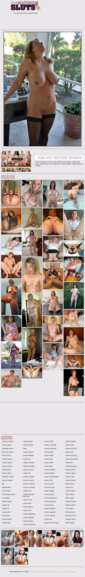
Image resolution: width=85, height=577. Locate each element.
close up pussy (6, 466)
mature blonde (27, 452)
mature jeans (48, 452)
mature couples (28, 480)
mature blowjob (28, 455)
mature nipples (49, 491)
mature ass (5, 516)
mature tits (68, 462)
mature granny (27, 521)
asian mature (6, 445)
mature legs (48, 466)
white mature (69, 523)
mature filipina (27, 507)
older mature (69, 498)
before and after (7, 452)
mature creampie (28, 484)
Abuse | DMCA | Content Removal (40, 571)
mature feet (26, 503)
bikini (24, 448)
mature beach (27, 441)
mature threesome (71, 459)
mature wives (69, 484)
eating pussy (6, 470)
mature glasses (28, 517)
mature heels (48, 441)
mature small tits (70, 448)
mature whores (70, 480)
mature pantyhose (50, 498)
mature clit (26, 473)
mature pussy (48, 505)
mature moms (48, 484)
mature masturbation (51, 477)
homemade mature (8, 494)
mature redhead (49, 508)
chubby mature (6, 459)
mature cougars (28, 477)
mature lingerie (49, 473)
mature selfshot (49, 516)
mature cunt (26, 491)
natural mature (69, 491)
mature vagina (69, 473)
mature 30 (5, 505)
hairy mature (6, 491)
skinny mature (69, 512)
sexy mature (69, 508)
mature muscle (49, 487)
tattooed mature (70, 516)
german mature (7, 480)
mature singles (69, 441)
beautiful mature (7, 448)
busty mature (6, 455)
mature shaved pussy (51, 523)
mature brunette (28, 462)
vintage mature (70, 519)
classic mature (6, 462)
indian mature (6, 501)
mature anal (5, 512)
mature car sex (28, 470)
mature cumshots (28, 487)
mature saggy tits (49, 512)
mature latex (48, 459)
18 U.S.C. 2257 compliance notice (64, 571)
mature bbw (5, 523)
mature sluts (69, 445)
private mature (69, 505)
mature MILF (48, 480)
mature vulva (69, 477)
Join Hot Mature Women (59, 157)
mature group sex (28, 524)
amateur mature (7, 441)
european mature (7, 477)
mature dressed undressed (28, 495)
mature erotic (27, 500)
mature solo (69, 452)
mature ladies (48, 455)
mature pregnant (49, 501)
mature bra (26, 459)
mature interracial (49, 448)
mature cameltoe (28, 466)
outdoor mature (70, 501)
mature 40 (5, 508)
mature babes (6, 519)
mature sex (47, 519)
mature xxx (68, 487)
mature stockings (70, 455)
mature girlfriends (28, 514)
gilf (2, 484)
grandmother (6, 487)
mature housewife (50, 445)
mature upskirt (69, 470)
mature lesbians (49, 470)
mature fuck (26, 510)
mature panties (49, 494)
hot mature (5, 498)
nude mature (69, 494)
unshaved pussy (70, 466)
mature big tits (27, 445)
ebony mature (6, 473)
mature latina (48, 462)
